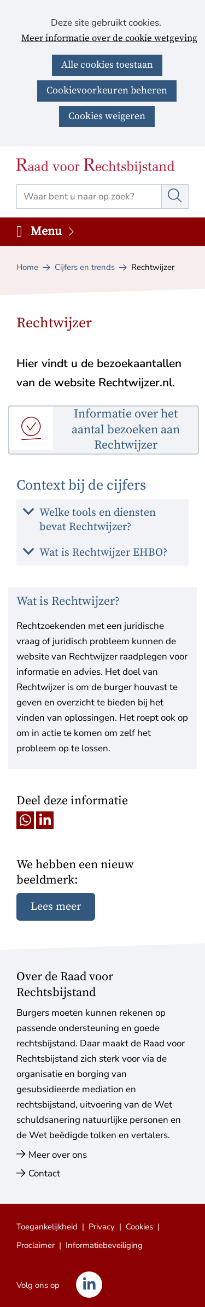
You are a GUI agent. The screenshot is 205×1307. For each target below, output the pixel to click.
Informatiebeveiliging (104, 1245)
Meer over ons (57, 1155)
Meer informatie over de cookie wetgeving (109, 38)
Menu (53, 231)
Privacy (102, 1226)
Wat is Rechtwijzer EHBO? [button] (103, 553)
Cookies (139, 1226)
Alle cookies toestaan (107, 64)
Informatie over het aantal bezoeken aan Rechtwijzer (126, 429)
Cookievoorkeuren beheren (106, 90)
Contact (44, 1173)
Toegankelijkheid (47, 1226)
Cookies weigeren (106, 116)
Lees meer (56, 907)
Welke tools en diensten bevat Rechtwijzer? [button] (97, 520)
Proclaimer (35, 1245)
